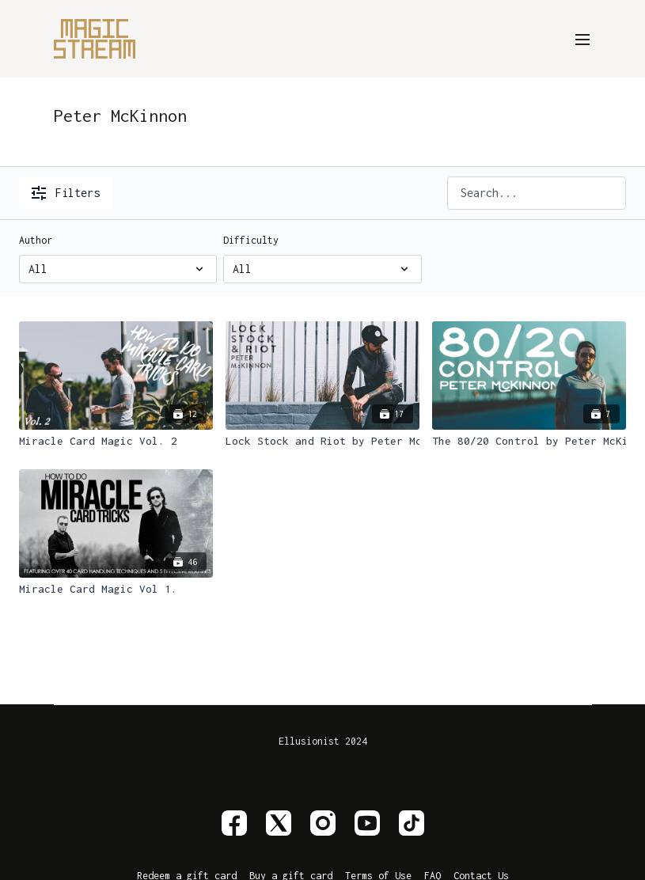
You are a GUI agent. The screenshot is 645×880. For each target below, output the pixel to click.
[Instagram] (323, 823)
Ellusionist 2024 (323, 741)
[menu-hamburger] (582, 38)
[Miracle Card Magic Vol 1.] (116, 589)
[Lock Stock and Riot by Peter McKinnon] (322, 441)
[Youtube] (367, 823)
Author (35, 240)
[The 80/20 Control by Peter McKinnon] (529, 441)
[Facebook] (234, 823)
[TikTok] (411, 823)
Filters (66, 193)
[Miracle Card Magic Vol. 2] (116, 441)
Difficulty (251, 240)
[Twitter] (278, 823)
